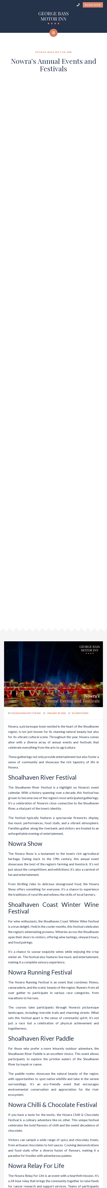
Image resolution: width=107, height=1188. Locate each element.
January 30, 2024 (56, 713)
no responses (80, 713)
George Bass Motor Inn (26, 713)
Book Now (93, 5)
